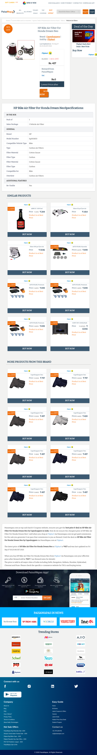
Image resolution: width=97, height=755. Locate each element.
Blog (5, 708)
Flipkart (51, 39)
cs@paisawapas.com (58, 733)
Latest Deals (55, 717)
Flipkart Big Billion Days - (12, 736)
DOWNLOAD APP (88, 3)
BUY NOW (43, 93)
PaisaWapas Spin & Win (10, 744)
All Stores (55, 708)
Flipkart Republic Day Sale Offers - (15, 739)
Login (92, 12)
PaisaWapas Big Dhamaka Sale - (14, 731)
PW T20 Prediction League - (13, 742)
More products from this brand (29, 361)
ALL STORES (28, 12)
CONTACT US (77, 3)
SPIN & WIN (29, 3)
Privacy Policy (8, 717)
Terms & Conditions (9, 719)
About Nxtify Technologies (11, 722)
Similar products (19, 195)
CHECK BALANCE (54, 3)
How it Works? (8, 714)
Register (85, 12)
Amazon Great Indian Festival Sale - (15, 733)
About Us (6, 705)
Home (54, 705)
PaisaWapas (44, 752)
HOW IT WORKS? (66, 3)
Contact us (57, 727)
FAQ (5, 711)
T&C (43, 75)
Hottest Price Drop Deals (59, 719)
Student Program (57, 722)
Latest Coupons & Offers (59, 711)
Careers (54, 714)
